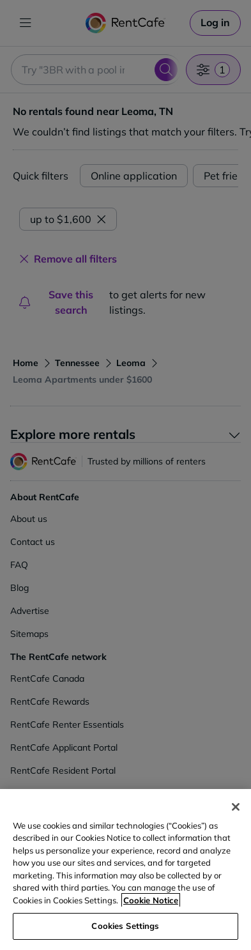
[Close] (236, 807)
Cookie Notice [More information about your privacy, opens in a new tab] (150, 900)
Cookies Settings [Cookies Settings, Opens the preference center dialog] (125, 926)
